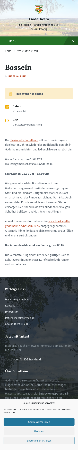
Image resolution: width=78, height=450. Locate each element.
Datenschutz (9, 412)
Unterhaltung (17, 76)
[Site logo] (39, 13)
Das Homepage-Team (17, 299)
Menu (39, 41)
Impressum (11, 311)
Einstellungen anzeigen (39, 440)
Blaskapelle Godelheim (24, 140)
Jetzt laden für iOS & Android (23, 359)
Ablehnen (39, 431)
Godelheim (39, 19)
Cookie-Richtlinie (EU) (18, 323)
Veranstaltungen (28, 51)
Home (8, 51)
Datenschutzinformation (19, 317)
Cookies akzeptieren (39, 422)
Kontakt (10, 305)
